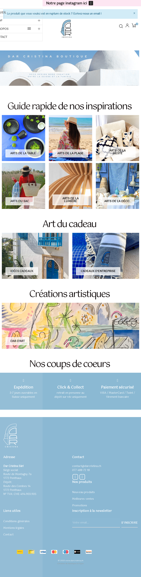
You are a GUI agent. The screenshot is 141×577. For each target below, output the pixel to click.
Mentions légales (13, 528)
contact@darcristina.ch (86, 466)
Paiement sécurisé (117, 387)
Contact (8, 534)
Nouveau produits (83, 492)
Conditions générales (16, 521)
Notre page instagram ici (66, 3)
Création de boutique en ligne (70, 563)
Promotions (79, 505)
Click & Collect (70, 387)
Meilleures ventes (83, 499)
